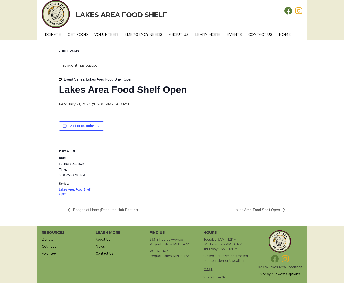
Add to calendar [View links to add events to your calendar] (82, 126)
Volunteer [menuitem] (106, 34)
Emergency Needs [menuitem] (143, 34)
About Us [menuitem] (179, 34)
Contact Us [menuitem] (260, 34)
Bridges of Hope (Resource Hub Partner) (105, 210)
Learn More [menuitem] (207, 34)
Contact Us (104, 253)
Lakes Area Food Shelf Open (257, 210)
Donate (48, 240)
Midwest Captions (286, 274)
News (100, 246)
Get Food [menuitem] (78, 34)
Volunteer (49, 253)
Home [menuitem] (285, 34)
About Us (103, 240)
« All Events (69, 51)
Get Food (49, 246)
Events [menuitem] (234, 34)
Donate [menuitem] (53, 34)
